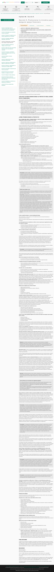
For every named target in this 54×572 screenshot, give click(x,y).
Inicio (2, 13)
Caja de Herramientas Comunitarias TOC (10, 13)
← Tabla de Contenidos (7, 20)
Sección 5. (42, 13)
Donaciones (45, 2)
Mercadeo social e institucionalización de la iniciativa (26, 13)
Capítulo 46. (37, 13)
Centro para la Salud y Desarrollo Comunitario (31, 567)
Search (23, 2)
